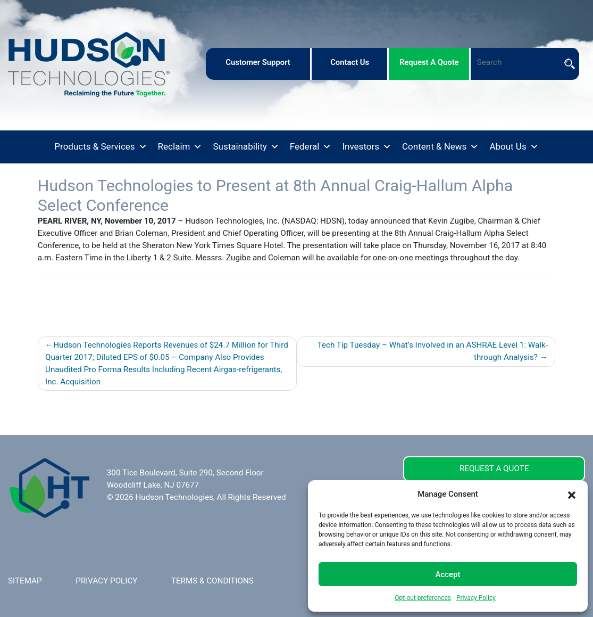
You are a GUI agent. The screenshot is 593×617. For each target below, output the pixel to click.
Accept (447, 574)
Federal (311, 147)
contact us (349, 62)
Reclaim (180, 147)
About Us (513, 147)
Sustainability (246, 147)
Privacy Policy (476, 598)
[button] (571, 494)
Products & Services (100, 147)
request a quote (429, 62)
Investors (366, 147)
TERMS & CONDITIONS (212, 581)
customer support (257, 62)
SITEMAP (25, 581)
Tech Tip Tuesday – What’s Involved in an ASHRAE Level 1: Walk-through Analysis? (433, 351)
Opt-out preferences (423, 598)
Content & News (440, 147)
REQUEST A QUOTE (494, 468)
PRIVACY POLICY (106, 581)
